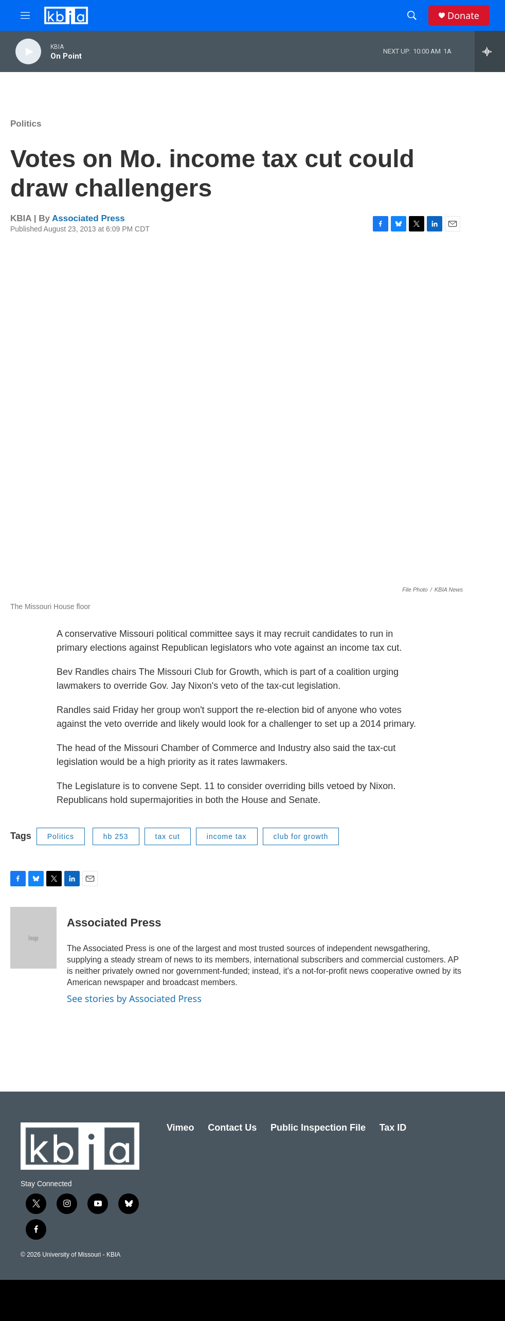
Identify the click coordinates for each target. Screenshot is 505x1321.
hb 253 (116, 836)
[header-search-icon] (412, 15)
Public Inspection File (318, 1127)
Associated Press (88, 218)
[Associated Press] (33, 938)
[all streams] (490, 51)
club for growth (301, 836)
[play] (28, 52)
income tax (227, 836)
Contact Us (232, 1127)
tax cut (167, 836)
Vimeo (180, 1127)
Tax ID (393, 1127)
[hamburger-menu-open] (25, 15)
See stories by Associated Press (134, 998)
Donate (463, 15)
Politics (25, 124)
